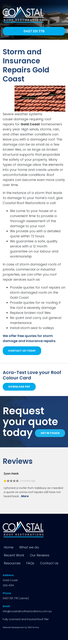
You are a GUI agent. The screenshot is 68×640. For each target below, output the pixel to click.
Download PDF (19, 386)
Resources (12, 563)
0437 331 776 (34, 31)
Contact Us (49, 563)
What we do (29, 547)
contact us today (22, 351)
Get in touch (50, 433)
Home (8, 547)
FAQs (30, 563)
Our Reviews (39, 555)
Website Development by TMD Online (21, 627)
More (25, 496)
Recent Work (14, 555)
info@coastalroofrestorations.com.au (27, 611)
